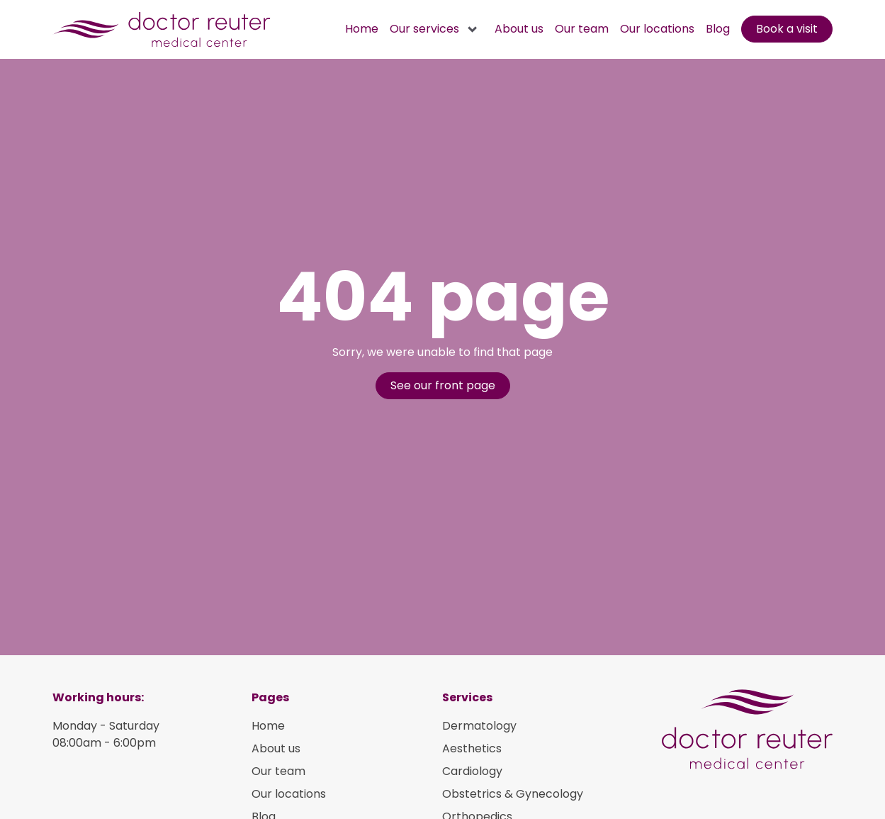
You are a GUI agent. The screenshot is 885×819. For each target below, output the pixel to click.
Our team (582, 29)
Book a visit (787, 29)
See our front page (442, 385)
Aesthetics (472, 748)
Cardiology (472, 771)
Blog (718, 29)
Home (361, 29)
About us (519, 29)
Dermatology (479, 726)
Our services (424, 29)
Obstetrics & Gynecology (512, 794)
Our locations (657, 29)
